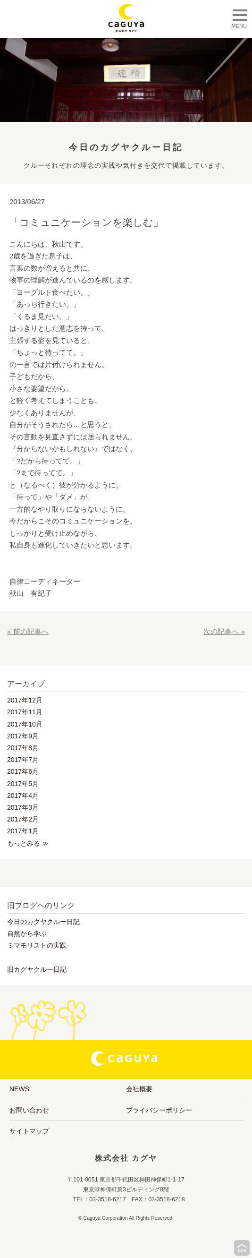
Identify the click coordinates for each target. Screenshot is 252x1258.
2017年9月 (23, 736)
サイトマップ (29, 1131)
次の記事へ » (224, 631)
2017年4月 (23, 795)
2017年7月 (23, 759)
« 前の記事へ (28, 631)
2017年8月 (23, 748)
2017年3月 (23, 807)
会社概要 (139, 1089)
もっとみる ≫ (28, 843)
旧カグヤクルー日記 (37, 969)
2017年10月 (24, 724)
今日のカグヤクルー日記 (43, 921)
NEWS (19, 1089)
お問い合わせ (29, 1110)
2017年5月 (23, 783)
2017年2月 (23, 819)
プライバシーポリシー (159, 1110)
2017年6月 (23, 771)
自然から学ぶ (27, 933)
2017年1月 (23, 831)
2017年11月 (24, 712)
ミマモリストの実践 (37, 945)
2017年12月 (24, 700)
